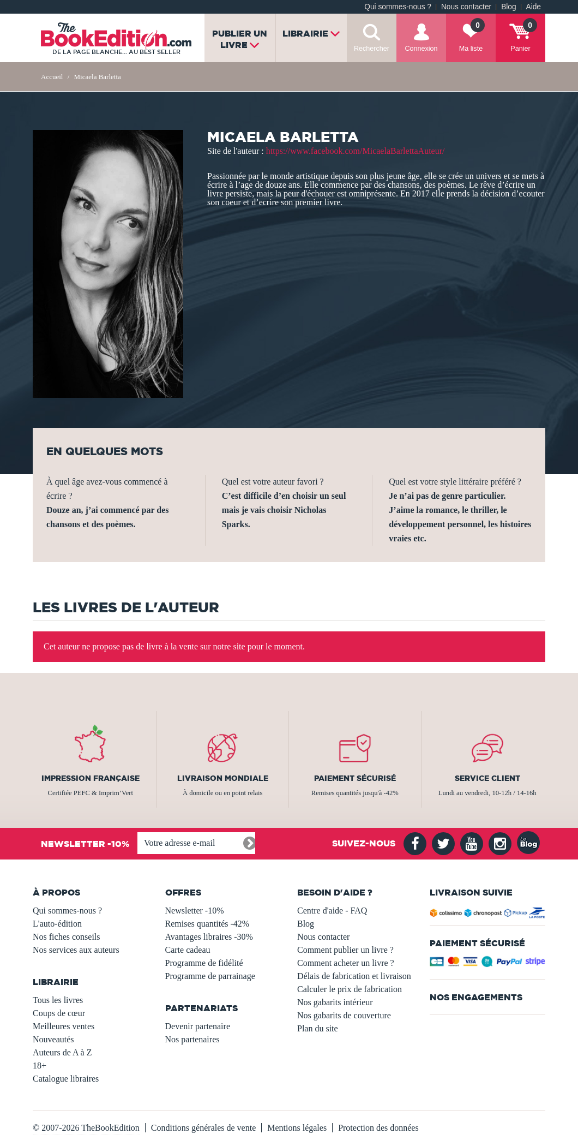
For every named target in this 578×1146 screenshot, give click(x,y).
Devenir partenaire (197, 1026)
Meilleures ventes (63, 1026)
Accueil (52, 77)
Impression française (90, 778)
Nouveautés (53, 1039)
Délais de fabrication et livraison (354, 976)
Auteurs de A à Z (62, 1052)
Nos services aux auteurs (76, 949)
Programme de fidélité (204, 963)
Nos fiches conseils (66, 936)
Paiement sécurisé (355, 778)
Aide (533, 7)
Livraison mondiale (222, 778)
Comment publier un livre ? (345, 949)
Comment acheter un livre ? (345, 963)
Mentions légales (297, 1127)
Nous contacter (466, 7)
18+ (39, 1065)
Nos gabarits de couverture (344, 1015)
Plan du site (317, 1028)
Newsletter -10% (194, 910)
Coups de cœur (59, 1013)
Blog (508, 7)
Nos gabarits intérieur (335, 1002)
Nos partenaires (192, 1039)
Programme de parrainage (210, 976)
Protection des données (378, 1127)
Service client (487, 778)
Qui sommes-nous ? (397, 7)
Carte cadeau (187, 949)
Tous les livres (58, 1000)
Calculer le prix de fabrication (349, 989)
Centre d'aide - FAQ (332, 910)
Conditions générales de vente (203, 1127)
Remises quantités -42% (207, 923)
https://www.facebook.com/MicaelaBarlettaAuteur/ (355, 151)
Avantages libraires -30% (209, 936)
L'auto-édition (57, 923)
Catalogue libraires (66, 1078)
